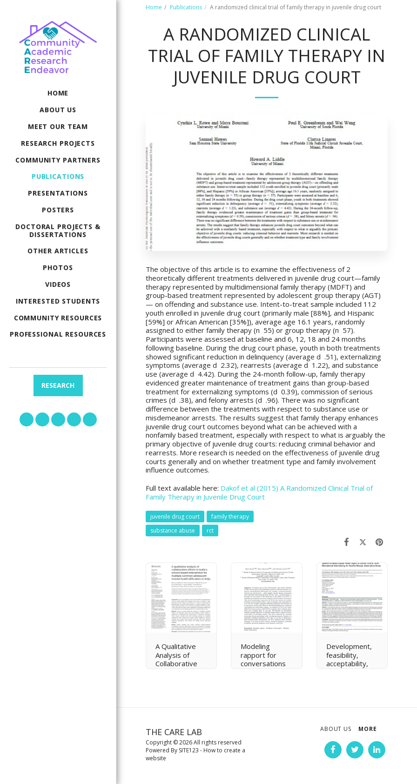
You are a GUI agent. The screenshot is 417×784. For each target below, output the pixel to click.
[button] (27, 419)
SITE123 (189, 750)
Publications (186, 7)
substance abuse (172, 530)
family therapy (230, 516)
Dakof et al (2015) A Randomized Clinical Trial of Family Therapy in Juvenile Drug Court (259, 492)
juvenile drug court (175, 516)
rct (210, 530)
